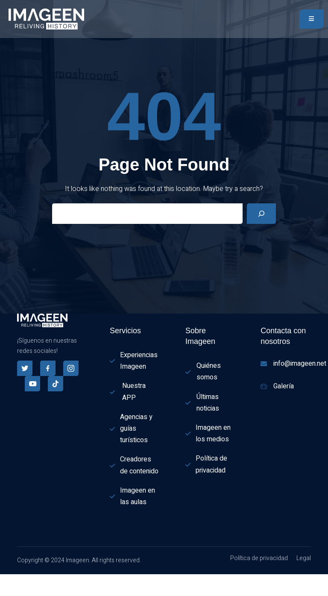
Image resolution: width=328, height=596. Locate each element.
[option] (4, 590)
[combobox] (4, 579)
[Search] (261, 213)
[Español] (4, 579)
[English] (4, 590)
